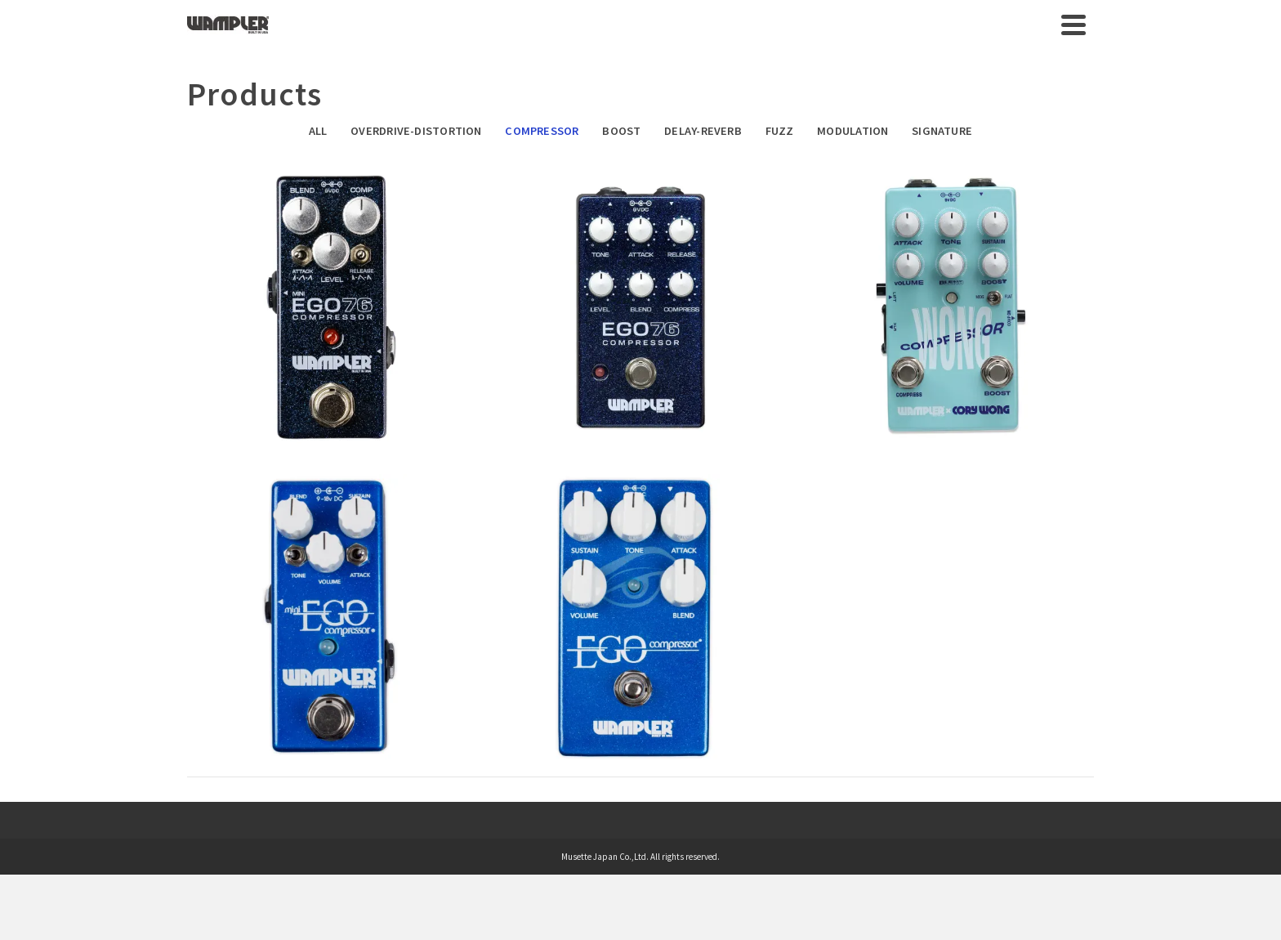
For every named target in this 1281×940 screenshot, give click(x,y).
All (318, 130)
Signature (942, 130)
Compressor (541, 130)
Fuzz (779, 130)
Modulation (852, 130)
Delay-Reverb (703, 130)
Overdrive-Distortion (415, 130)
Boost (621, 130)
